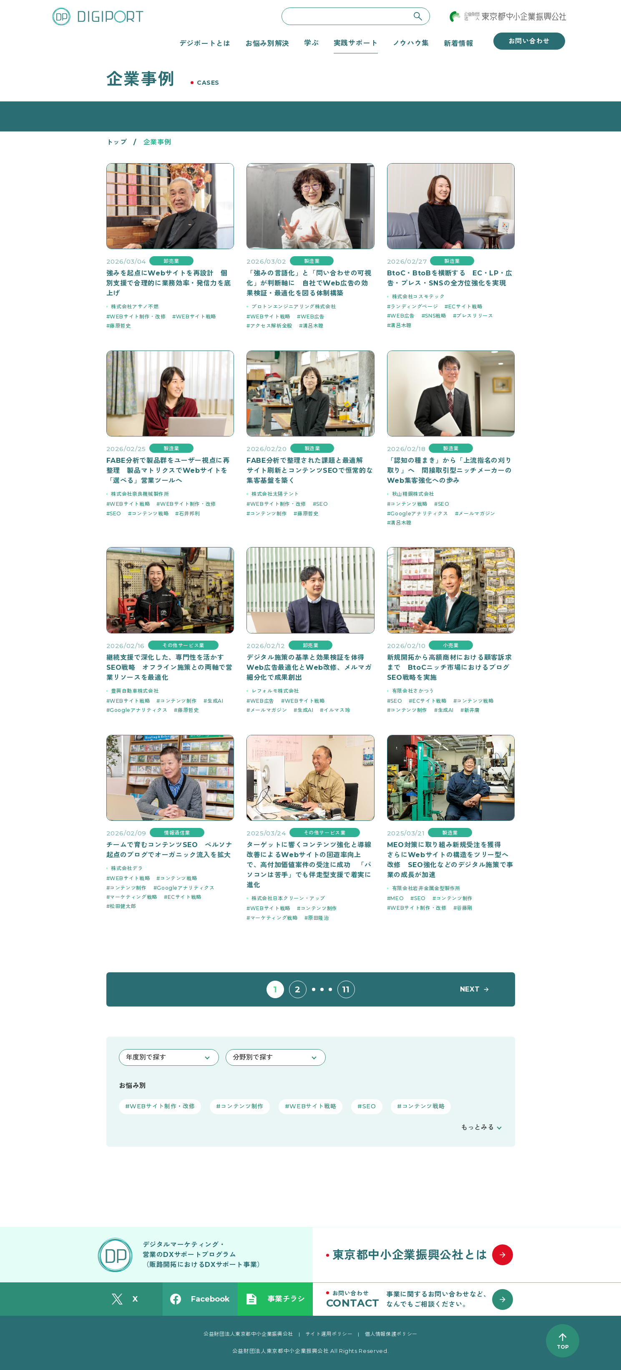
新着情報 (458, 43)
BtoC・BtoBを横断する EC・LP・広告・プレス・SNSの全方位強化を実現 (450, 278)
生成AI (215, 701)
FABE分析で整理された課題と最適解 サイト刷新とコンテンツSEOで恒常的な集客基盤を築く (309, 470)
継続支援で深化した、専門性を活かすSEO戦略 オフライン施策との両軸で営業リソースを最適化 (169, 667)
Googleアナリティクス (419, 513)
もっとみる (477, 1127)
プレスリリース (474, 316)
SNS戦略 (435, 316)
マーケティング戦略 (133, 897)
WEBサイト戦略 (196, 316)
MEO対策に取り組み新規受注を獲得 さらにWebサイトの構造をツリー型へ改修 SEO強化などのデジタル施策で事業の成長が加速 (450, 860)
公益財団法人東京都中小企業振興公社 (248, 1334)
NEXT (470, 989)
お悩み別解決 (267, 43)
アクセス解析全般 (271, 326)
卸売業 (171, 261)
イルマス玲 (337, 710)
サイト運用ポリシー (329, 1334)
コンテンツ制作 (268, 513)
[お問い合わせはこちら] (423, 1299)
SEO (115, 513)
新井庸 (472, 710)
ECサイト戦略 (465, 306)
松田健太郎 (123, 906)
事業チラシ (275, 1299)
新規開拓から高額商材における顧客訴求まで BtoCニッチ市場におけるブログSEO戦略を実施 (449, 667)
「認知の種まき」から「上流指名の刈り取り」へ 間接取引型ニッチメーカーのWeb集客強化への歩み (449, 470)
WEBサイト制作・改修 (138, 316)
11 (346, 989)
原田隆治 (318, 918)
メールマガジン (476, 513)
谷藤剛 (465, 908)
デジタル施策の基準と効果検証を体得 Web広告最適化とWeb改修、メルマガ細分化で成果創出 (309, 667)
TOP (563, 1347)
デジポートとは (205, 43)
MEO (397, 898)
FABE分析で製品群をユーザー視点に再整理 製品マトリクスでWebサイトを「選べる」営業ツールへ (168, 470)
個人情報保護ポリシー (391, 1334)
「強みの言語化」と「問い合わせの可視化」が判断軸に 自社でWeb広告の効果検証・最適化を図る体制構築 (309, 283)
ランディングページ (414, 306)
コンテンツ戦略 (150, 513)
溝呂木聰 (313, 326)
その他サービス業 (183, 645)
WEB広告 (313, 316)
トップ (116, 142)
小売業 (451, 645)
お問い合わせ (529, 41)
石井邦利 (189, 513)
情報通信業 (177, 833)
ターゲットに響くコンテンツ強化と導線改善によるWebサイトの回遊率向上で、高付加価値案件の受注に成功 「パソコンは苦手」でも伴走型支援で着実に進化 (309, 865)
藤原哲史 (120, 326)
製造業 (312, 261)
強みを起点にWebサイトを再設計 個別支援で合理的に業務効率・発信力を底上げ (168, 283)
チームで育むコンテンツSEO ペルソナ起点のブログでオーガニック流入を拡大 (169, 850)
